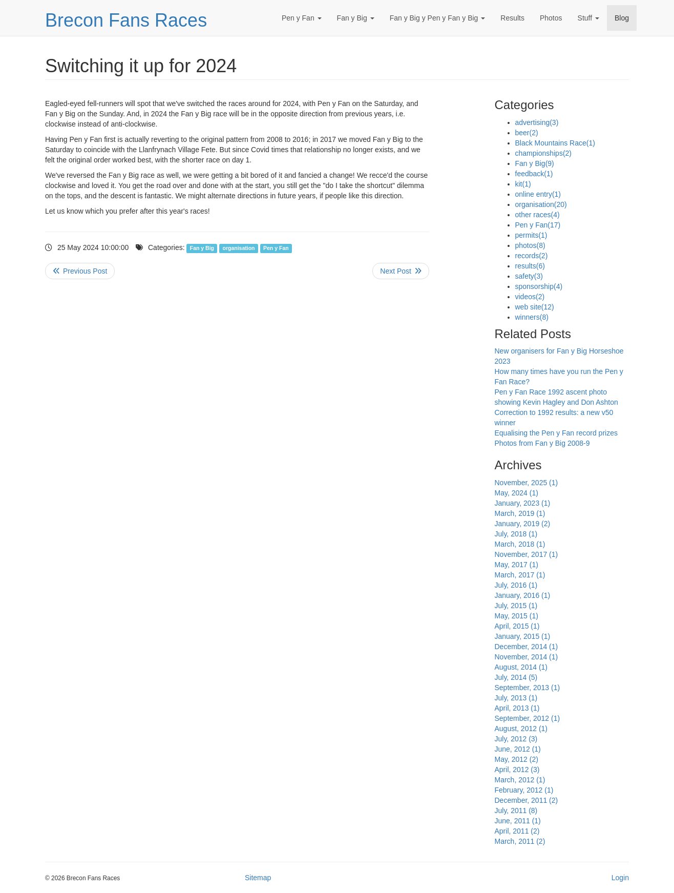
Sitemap (258, 878)
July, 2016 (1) (516, 585)
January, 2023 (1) (523, 503)
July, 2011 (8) (516, 810)
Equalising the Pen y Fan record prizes (556, 433)
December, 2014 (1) (526, 646)
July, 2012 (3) (516, 739)
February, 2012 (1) (524, 790)
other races (537, 215)
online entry (538, 194)
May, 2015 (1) (516, 616)
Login (620, 878)
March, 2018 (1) (520, 544)
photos (530, 245)
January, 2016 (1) (523, 595)
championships (543, 153)
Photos (551, 18)
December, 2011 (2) (526, 800)
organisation (239, 248)
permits (531, 235)
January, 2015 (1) (523, 636)
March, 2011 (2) (520, 841)
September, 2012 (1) (527, 718)
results (530, 266)
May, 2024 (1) (516, 493)
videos (530, 297)
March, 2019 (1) (520, 513)
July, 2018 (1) (516, 534)
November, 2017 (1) (526, 554)
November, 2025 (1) (526, 483)
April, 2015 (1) (517, 626)
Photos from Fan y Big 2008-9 (542, 443)
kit (523, 184)
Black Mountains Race (555, 143)
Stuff (588, 18)
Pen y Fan (302, 18)
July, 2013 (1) (516, 698)
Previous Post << (80, 271)
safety (529, 276)
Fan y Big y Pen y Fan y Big (438, 18)
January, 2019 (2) (523, 524)
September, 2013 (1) (527, 687)
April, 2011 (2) (517, 831)
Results (512, 18)
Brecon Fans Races (126, 20)
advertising (537, 122)
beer (526, 133)
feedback (534, 174)
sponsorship (539, 286)
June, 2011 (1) (518, 821)
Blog (622, 18)
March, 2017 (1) (520, 575)
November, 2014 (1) (526, 657)
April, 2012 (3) (517, 769)
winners (532, 317)
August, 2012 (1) (521, 728)
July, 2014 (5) (516, 677)
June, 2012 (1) (518, 749)
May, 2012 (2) (516, 759)
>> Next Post (400, 271)
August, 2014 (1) (521, 667)
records (531, 256)
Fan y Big (355, 18)
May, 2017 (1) (516, 564)
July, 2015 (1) (516, 605)
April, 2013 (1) (517, 708)
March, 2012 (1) (520, 780)
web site (534, 307)
